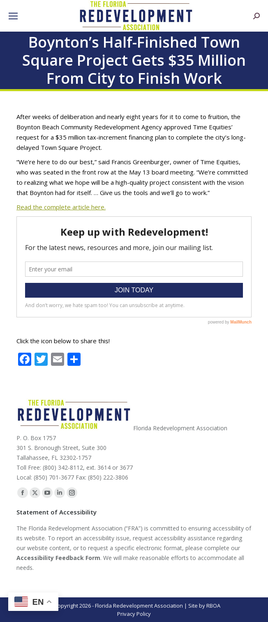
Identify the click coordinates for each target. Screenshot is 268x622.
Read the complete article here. (61, 207)
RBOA (213, 605)
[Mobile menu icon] (13, 16)
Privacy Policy (134, 613)
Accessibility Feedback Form (58, 558)
